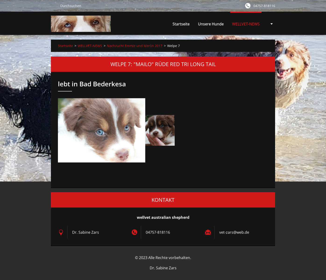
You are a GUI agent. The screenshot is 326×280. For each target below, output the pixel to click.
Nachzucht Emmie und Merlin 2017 (134, 46)
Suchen (54, 5)
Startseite (181, 24)
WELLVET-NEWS (246, 25)
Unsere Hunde (211, 25)
